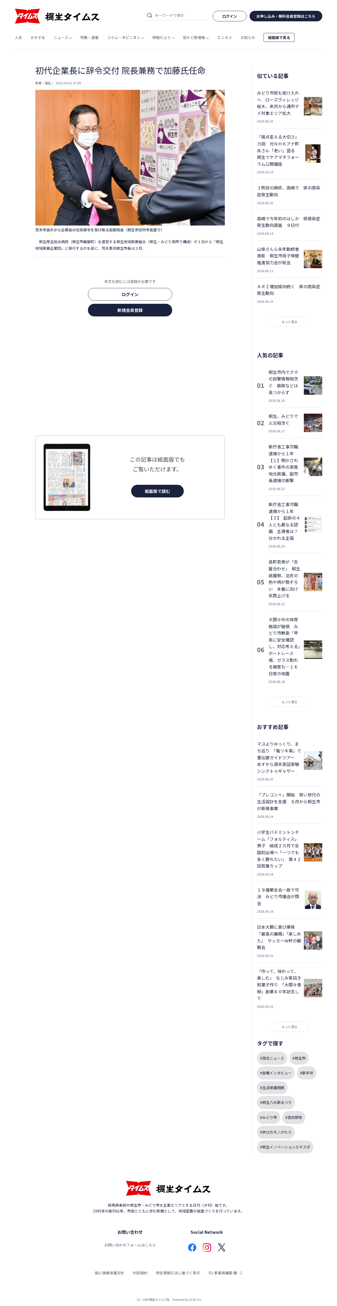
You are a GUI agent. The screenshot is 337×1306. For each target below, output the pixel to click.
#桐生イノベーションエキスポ (285, 1147)
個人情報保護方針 (109, 1272)
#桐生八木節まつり (276, 1102)
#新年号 (306, 1072)
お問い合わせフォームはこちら (130, 1245)
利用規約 (140, 1272)
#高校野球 (293, 1117)
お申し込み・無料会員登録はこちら (285, 16)
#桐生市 (299, 1058)
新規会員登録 (130, 310)
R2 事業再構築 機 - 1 (225, 1272)
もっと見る (290, 321)
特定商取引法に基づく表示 (178, 1272)
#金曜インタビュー (276, 1072)
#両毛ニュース (272, 1058)
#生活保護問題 (272, 1087)
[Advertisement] (130, 377)
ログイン (130, 294)
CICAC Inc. (195, 1299)
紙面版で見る (279, 37)
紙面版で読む (157, 491)
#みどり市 (268, 1117)
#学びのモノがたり (276, 1132)
